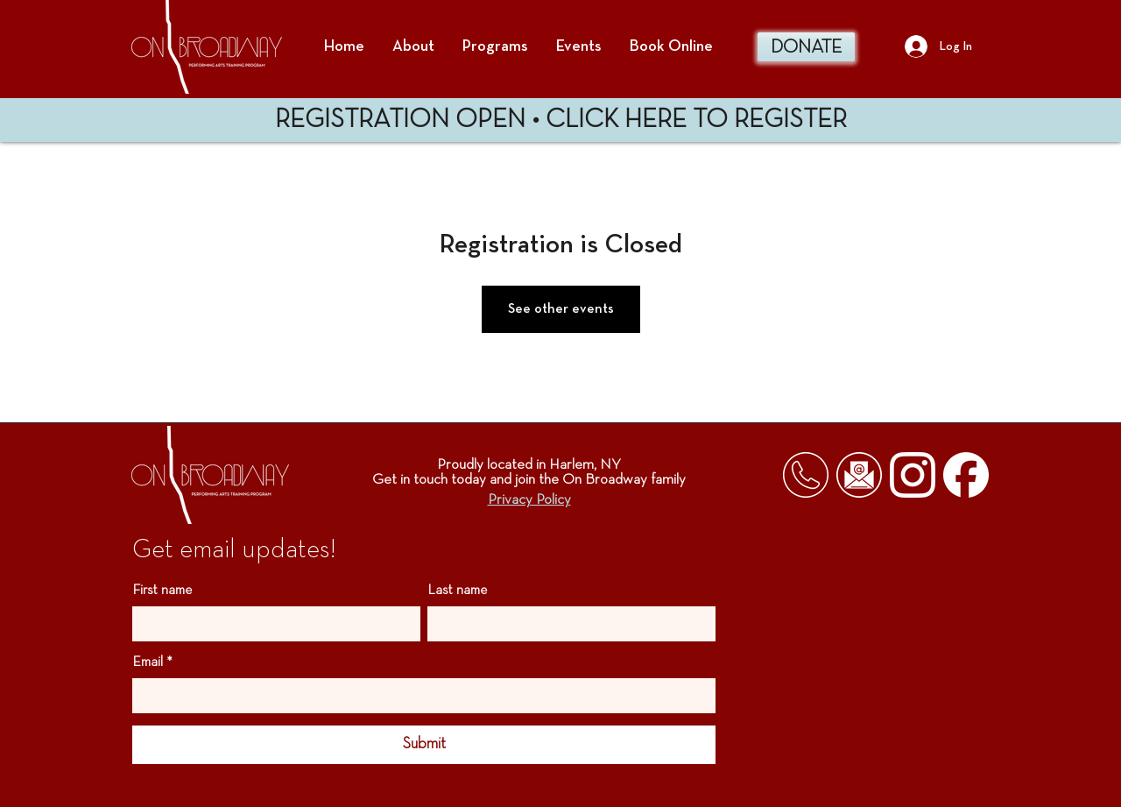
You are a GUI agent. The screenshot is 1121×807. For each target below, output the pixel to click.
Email (152, 662)
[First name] (271, 623)
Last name (457, 591)
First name (162, 591)
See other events (561, 309)
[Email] (418, 695)
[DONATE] (806, 46)
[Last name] (566, 623)
